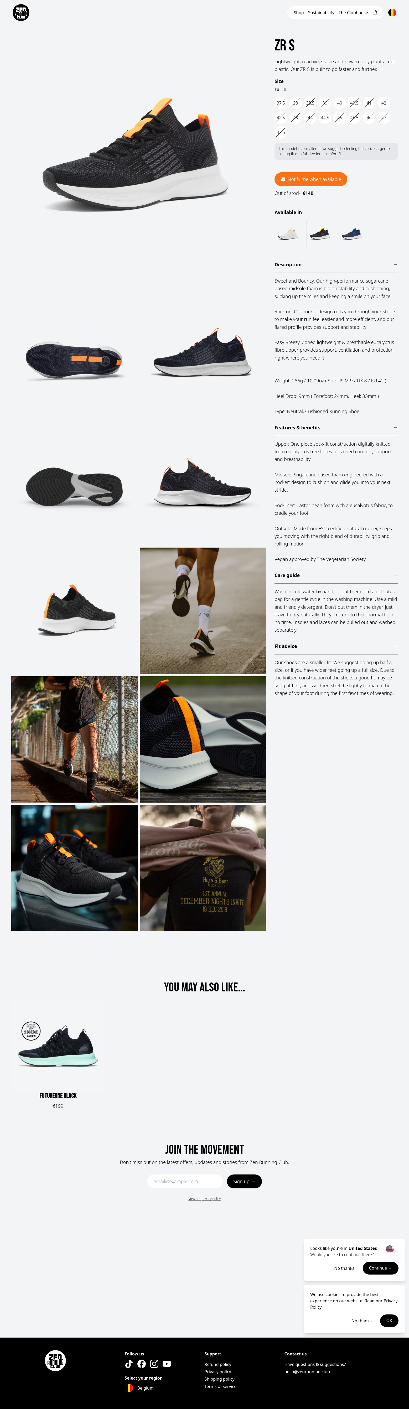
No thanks (344, 1268)
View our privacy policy (204, 1199)
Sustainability (321, 12)
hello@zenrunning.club (307, 1372)
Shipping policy (220, 1379)
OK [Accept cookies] (389, 1321)
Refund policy (218, 1364)
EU (277, 89)
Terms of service (221, 1386)
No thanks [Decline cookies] (361, 1321)
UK (285, 89)
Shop (299, 12)
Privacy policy (218, 1372)
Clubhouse (353, 12)
